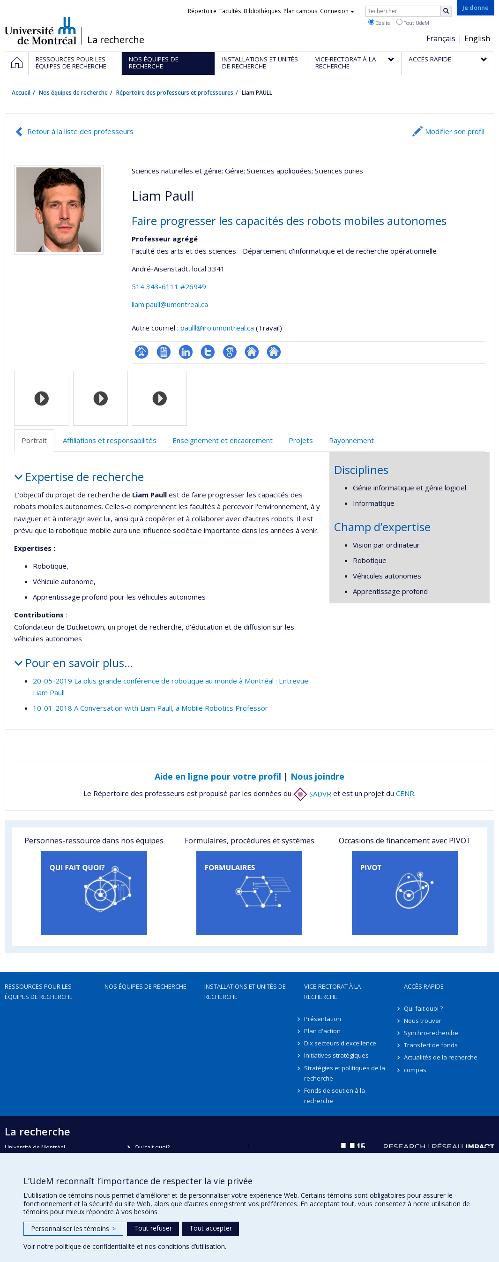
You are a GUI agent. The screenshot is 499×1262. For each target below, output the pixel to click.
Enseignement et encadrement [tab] (222, 440)
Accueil (21, 93)
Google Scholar (230, 352)
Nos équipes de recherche (73, 93)
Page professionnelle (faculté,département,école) (141, 352)
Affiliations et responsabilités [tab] (109, 440)
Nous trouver (422, 1020)
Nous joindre (317, 776)
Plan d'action (322, 1031)
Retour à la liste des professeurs (80, 131)
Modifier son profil (454, 131)
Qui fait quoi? (152, 1147)
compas (415, 1070)
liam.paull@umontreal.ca (170, 304)
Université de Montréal (40, 30)
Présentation (322, 1018)
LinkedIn (186, 352)
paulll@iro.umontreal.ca (217, 327)
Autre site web (252, 352)
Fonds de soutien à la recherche (334, 1095)
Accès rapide (424, 986)
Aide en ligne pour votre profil (218, 776)
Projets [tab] (301, 440)
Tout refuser (153, 1228)
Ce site (379, 22)
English (477, 38)
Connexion (337, 11)
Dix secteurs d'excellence (340, 1043)
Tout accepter (210, 1228)
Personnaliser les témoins (73, 1228)
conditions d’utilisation (191, 1246)
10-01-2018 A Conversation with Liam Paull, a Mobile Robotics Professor (150, 708)
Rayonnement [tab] (351, 440)
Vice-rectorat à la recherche (332, 991)
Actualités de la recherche (440, 1057)
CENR (405, 793)
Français (440, 38)
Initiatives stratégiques (336, 1055)
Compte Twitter (208, 352)
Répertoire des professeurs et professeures (174, 93)
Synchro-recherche (431, 1033)
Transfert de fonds (431, 1045)
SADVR (312, 793)
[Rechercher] (446, 11)
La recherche (115, 40)
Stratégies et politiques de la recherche (344, 1073)
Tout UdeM (412, 22)
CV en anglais (163, 352)
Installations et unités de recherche (245, 991)
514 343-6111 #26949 (169, 286)
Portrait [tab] (34, 440)
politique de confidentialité (95, 1246)
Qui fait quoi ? (423, 1008)
